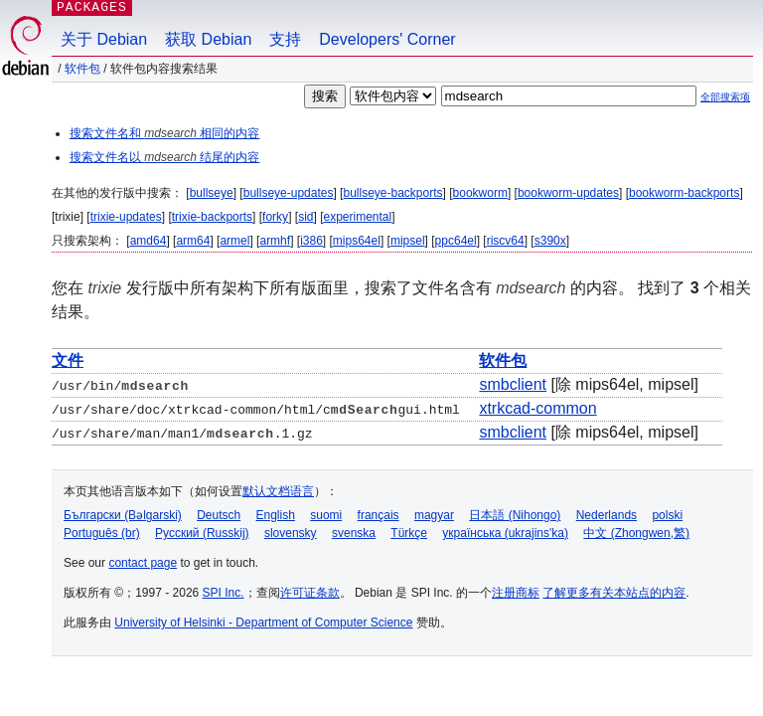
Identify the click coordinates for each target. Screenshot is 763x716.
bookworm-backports (684, 193)
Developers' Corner (387, 39)
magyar (434, 515)
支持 (285, 39)
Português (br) (102, 533)
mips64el (357, 241)
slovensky (290, 533)
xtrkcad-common (537, 408)
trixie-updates (126, 217)
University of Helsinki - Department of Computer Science (263, 622)
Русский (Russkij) (202, 533)
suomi (326, 515)
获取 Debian (208, 39)
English (275, 515)
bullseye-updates (288, 193)
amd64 (148, 241)
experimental (358, 217)
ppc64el (456, 241)
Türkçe (408, 533)
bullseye (211, 193)
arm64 (193, 241)
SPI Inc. (223, 593)
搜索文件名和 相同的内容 (164, 133)
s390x (550, 241)
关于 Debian (104, 39)
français (378, 515)
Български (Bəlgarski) (123, 515)
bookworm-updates (568, 193)
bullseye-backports (392, 193)
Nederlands (606, 515)
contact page (142, 563)
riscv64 (506, 241)
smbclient (512, 384)
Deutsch (218, 515)
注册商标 (515, 593)
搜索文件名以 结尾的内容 (164, 157)
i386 (311, 241)
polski (667, 515)
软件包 (82, 69)
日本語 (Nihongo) (514, 515)
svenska (354, 533)
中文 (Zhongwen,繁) (636, 533)
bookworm (480, 193)
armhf (274, 241)
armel (234, 241)
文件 (67, 360)
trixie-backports (212, 217)
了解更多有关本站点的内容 (614, 593)
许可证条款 (310, 593)
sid (305, 217)
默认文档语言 (278, 491)
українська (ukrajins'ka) (505, 533)
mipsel (407, 241)
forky (275, 217)
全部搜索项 (725, 96)
